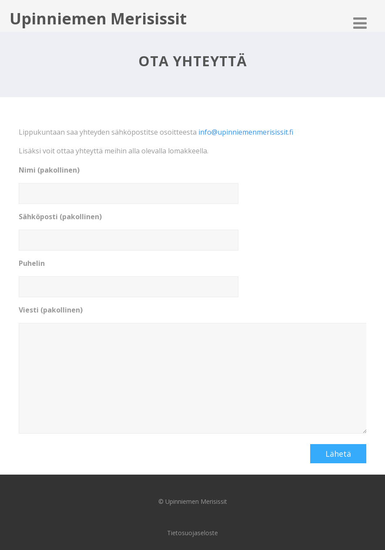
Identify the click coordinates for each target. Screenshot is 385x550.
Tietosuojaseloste (192, 533)
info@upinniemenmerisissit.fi (245, 132)
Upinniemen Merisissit (98, 18)
